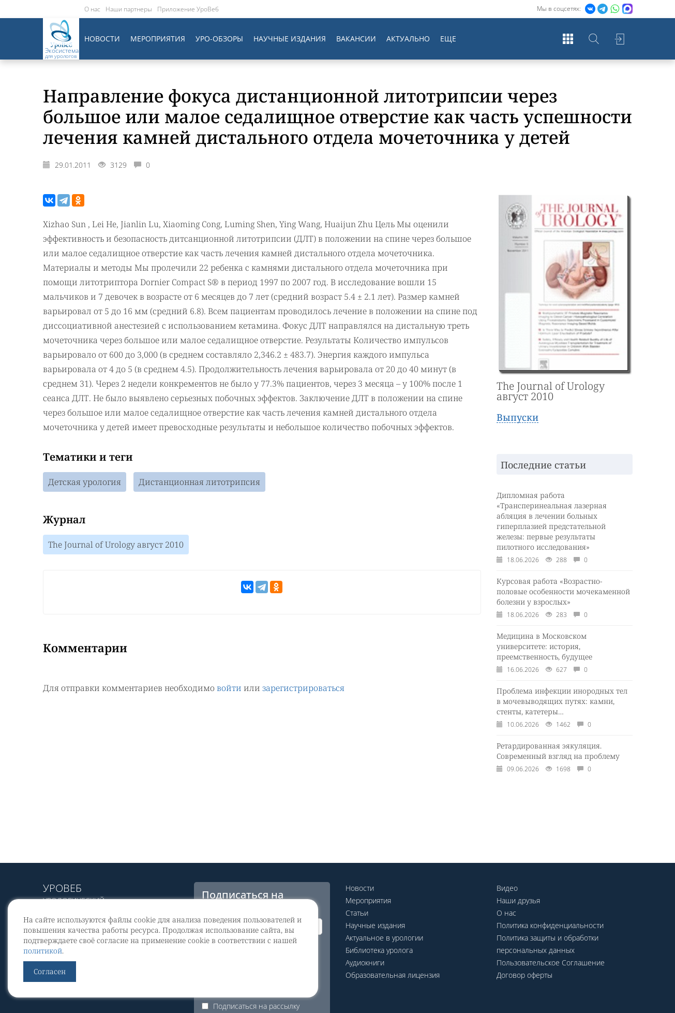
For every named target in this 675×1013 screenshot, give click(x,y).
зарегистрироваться (303, 688)
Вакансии (356, 38)
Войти (620, 39)
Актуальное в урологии (384, 938)
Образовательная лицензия (393, 975)
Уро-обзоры (219, 38)
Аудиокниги (365, 962)
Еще (448, 38)
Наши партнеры (129, 9)
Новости (102, 38)
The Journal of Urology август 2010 (116, 544)
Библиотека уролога (379, 950)
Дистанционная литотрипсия (199, 482)
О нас (92, 9)
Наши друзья (518, 900)
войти (229, 688)
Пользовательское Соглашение (551, 962)
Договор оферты (524, 975)
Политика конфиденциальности (550, 925)
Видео (507, 888)
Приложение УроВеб (188, 9)
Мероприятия (157, 38)
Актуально (408, 38)
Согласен (50, 971)
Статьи (357, 913)
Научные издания (289, 38)
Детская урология (84, 482)
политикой (42, 951)
